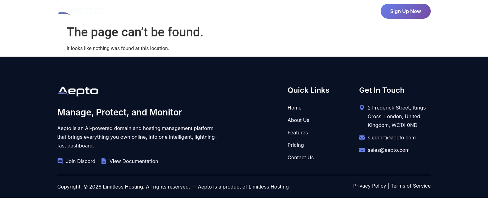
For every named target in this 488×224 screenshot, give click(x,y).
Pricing (234, 10)
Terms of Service (411, 186)
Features (264, 9)
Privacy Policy (369, 186)
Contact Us (301, 10)
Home (178, 10)
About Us (205, 10)
